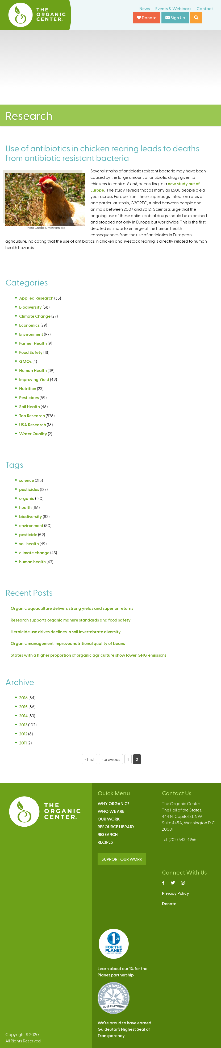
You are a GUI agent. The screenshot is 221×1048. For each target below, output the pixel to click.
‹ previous (111, 759)
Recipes (105, 841)
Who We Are (111, 811)
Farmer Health (33, 343)
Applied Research (36, 297)
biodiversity (30, 516)
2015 (23, 706)
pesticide (28, 534)
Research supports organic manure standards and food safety (71, 619)
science (26, 480)
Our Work (109, 818)
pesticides (29, 489)
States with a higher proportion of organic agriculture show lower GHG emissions (88, 654)
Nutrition (27, 388)
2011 (23, 742)
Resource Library (116, 826)
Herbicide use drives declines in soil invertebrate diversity (66, 631)
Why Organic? (113, 803)
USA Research (32, 424)
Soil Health (29, 406)
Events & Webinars (173, 8)
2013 (23, 724)
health (25, 507)
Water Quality (33, 433)
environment (31, 525)
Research (108, 834)
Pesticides (29, 397)
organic (26, 498)
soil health (29, 543)
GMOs (25, 361)
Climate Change (35, 315)
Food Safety (31, 352)
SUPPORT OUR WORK (122, 858)
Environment (31, 334)
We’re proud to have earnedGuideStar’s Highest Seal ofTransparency (124, 1029)
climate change (34, 552)
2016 (23, 697)
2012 (23, 733)
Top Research (32, 415)
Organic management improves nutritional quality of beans (69, 643)
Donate (146, 17)
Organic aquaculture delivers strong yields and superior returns (72, 608)
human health (32, 561)
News (144, 8)
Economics (29, 325)
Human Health (33, 370)
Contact (205, 8)
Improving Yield (34, 379)
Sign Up (175, 17)
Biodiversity (30, 306)
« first (89, 759)
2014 (23, 715)
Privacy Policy (175, 893)
